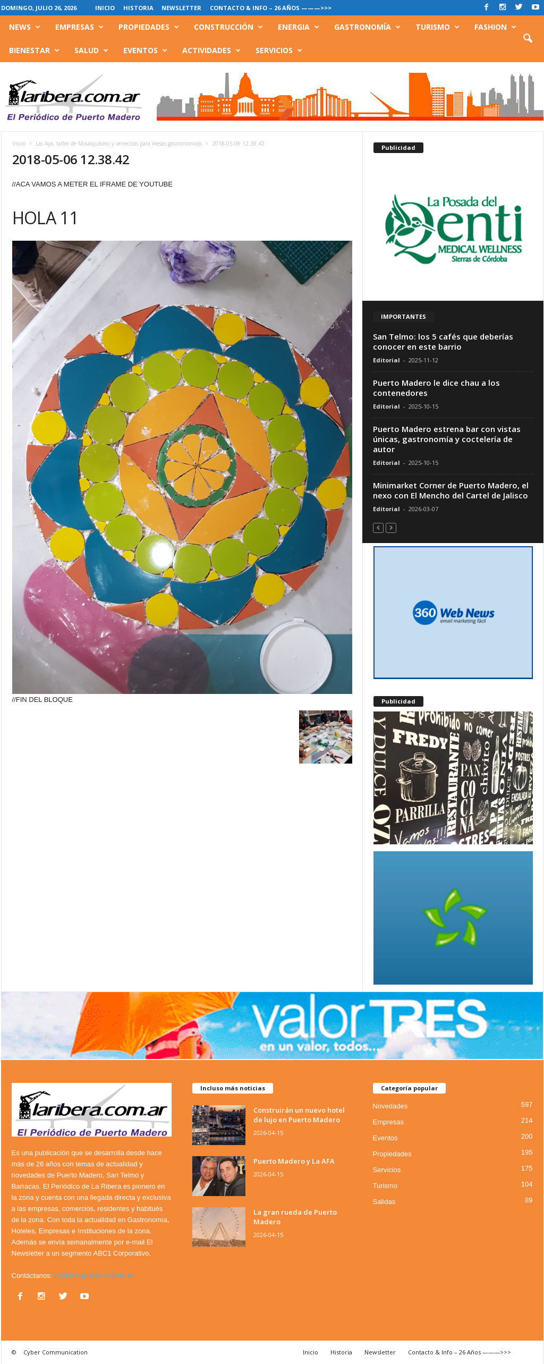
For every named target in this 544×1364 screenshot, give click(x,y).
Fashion (495, 27)
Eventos (145, 50)
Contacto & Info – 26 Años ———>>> (271, 8)
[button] (527, 38)
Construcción (228, 27)
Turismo (437, 27)
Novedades (390, 1106)
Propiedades (148, 27)
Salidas (384, 1202)
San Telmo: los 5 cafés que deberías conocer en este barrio (443, 341)
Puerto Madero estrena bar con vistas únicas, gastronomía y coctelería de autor (447, 438)
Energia (298, 27)
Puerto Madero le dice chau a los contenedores (436, 387)
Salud (91, 50)
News (24, 27)
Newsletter (181, 8)
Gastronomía (367, 27)
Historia (138, 8)
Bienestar (34, 50)
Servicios (279, 50)
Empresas (79, 27)
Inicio (105, 8)
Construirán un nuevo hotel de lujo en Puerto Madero (299, 1114)
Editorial (386, 360)
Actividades (211, 50)
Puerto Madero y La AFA (294, 1161)
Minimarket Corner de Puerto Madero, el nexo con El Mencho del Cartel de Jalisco (451, 490)
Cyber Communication (55, 1352)
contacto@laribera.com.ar (93, 1276)
